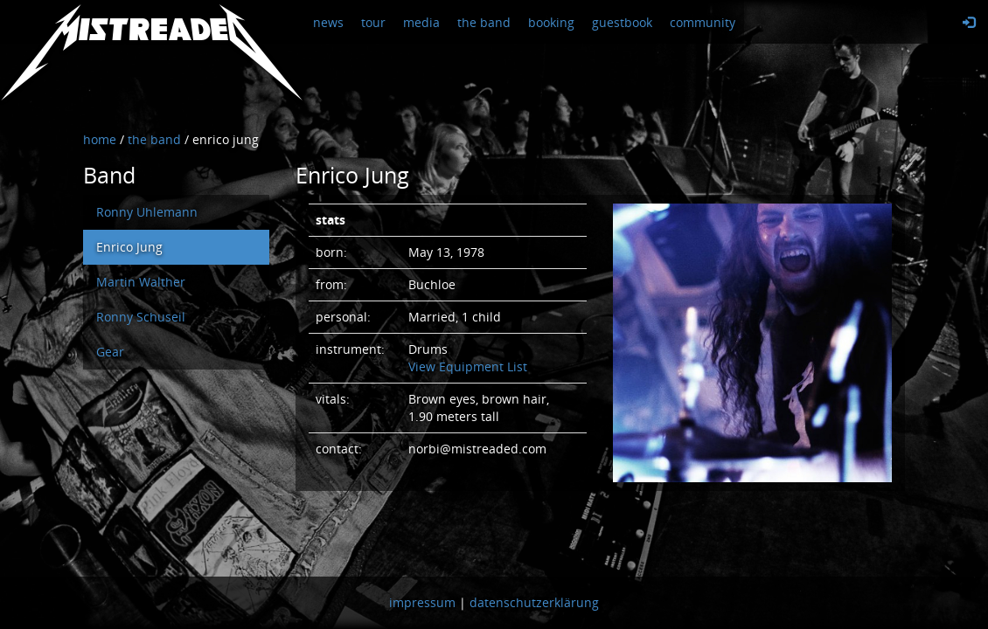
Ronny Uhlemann (147, 212)
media (421, 22)
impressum (422, 602)
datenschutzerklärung (534, 602)
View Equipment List (467, 366)
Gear (110, 351)
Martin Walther (140, 281)
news (328, 22)
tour (373, 22)
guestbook (622, 22)
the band (484, 22)
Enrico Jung (129, 246)
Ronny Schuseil (140, 316)
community (702, 22)
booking (551, 22)
